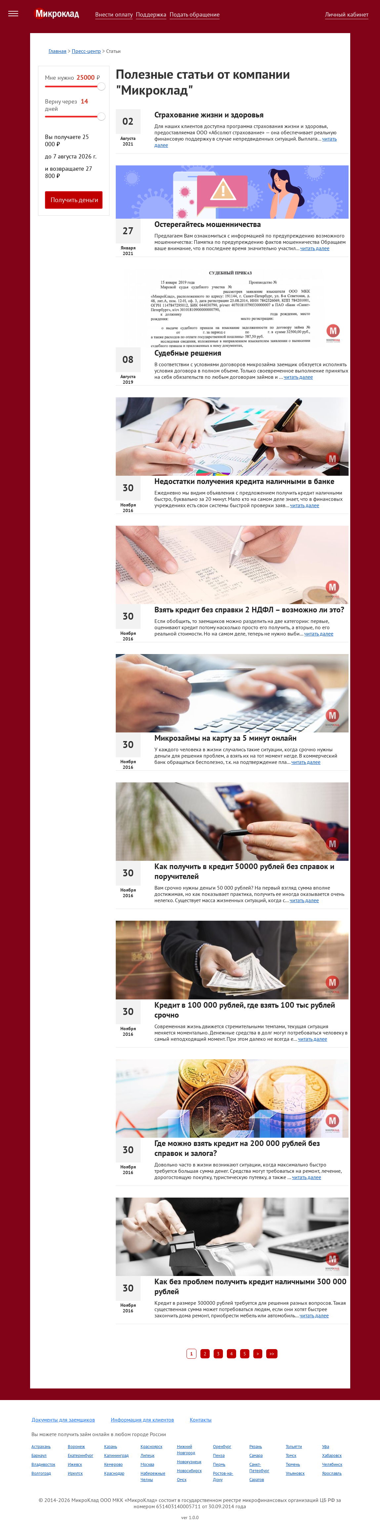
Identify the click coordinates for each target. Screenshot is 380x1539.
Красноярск (151, 1446)
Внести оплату (114, 14)
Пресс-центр (86, 51)
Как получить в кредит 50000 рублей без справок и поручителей (244, 871)
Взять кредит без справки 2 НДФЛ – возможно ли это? (249, 609)
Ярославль (332, 1473)
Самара (256, 1455)
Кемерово (113, 1464)
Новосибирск (189, 1470)
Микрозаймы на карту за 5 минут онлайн (225, 738)
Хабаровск (332, 1455)
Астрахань (41, 1446)
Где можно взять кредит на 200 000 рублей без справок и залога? (237, 1148)
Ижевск (75, 1464)
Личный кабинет (346, 14)
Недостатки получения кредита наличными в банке (244, 481)
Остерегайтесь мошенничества (207, 224)
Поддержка (151, 14)
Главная (57, 51)
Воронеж (76, 1446)
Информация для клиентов (142, 1419)
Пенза (219, 1455)
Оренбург (222, 1446)
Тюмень (293, 1464)
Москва (147, 1464)
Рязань (255, 1446)
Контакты (201, 1419)
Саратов (256, 1479)
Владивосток (43, 1464)
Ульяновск (295, 1473)
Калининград (116, 1455)
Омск (182, 1479)
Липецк (147, 1455)
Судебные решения (187, 353)
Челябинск (332, 1464)
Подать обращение (195, 14)
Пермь (219, 1464)
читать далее (314, 248)
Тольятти (294, 1446)
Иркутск (75, 1473)
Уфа (325, 1446)
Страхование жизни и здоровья (209, 115)
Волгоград (41, 1473)
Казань (110, 1446)
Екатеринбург (80, 1455)
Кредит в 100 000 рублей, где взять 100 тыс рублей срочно (244, 1010)
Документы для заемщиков (63, 1419)
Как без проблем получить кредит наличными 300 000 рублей (250, 1286)
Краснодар (114, 1473)
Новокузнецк (189, 1462)
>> (272, 1354)
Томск (291, 1455)
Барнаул (39, 1455)
